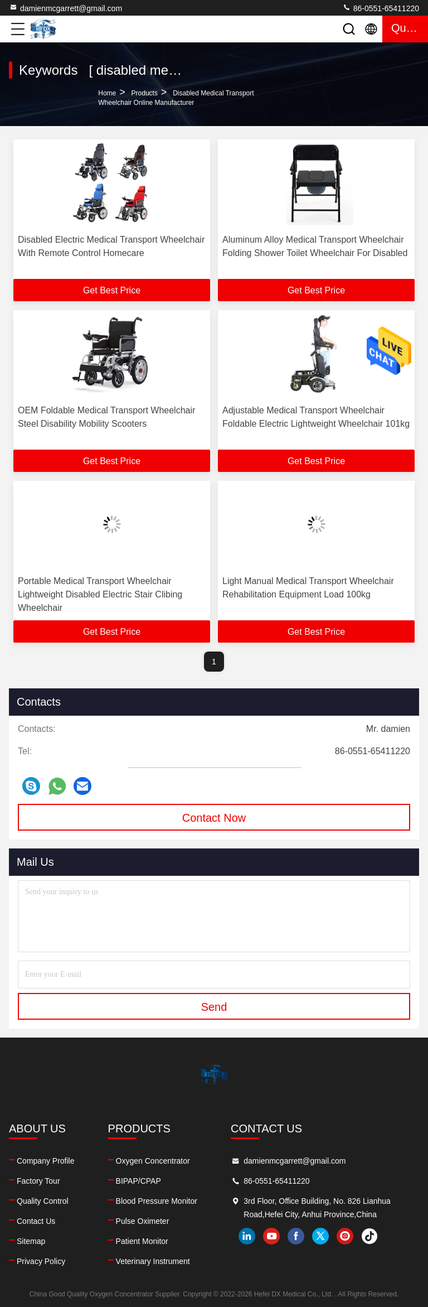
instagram (345, 1236)
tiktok (369, 1236)
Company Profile (46, 1160)
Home (107, 93)
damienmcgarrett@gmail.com (65, 8)
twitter (320, 1236)
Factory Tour (38, 1180)
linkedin (247, 1236)
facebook (296, 1236)
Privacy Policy (41, 1261)
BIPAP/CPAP (138, 1180)
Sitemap (31, 1241)
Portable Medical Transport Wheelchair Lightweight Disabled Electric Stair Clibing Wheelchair (100, 594)
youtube (271, 1236)
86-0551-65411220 (380, 8)
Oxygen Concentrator (153, 1160)
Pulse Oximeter (142, 1221)
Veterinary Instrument (153, 1261)
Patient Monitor (142, 1241)
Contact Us (36, 1221)
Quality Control (43, 1201)
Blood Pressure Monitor (156, 1201)
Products (145, 93)
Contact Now (214, 818)
